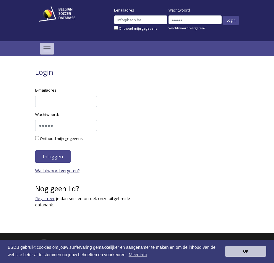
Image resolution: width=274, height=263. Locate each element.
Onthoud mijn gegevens (135, 28)
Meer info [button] (138, 254)
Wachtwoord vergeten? (186, 28)
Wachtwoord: (47, 114)
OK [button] (245, 251)
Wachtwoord (179, 10)
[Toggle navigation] (47, 49)
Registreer (45, 198)
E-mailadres (124, 10)
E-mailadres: (46, 90)
